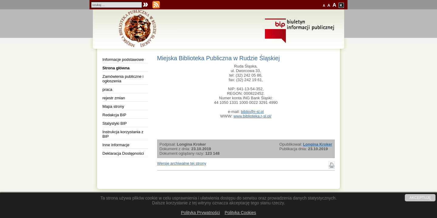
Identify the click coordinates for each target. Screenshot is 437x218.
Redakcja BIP (115, 115)
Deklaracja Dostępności (123, 153)
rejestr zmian (114, 98)
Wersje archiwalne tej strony (181, 163)
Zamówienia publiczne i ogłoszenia (123, 78)
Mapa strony (113, 106)
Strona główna (116, 68)
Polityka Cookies (240, 212)
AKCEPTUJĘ (420, 198)
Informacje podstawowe (123, 59)
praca (108, 89)
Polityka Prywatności (200, 212)
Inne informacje (116, 145)
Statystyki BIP (115, 123)
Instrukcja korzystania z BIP (123, 134)
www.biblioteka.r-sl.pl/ (252, 116)
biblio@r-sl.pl (252, 111)
